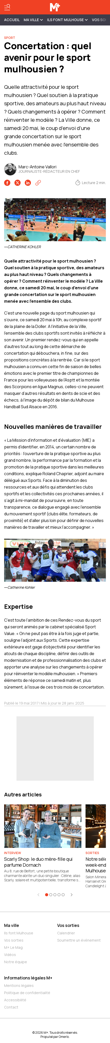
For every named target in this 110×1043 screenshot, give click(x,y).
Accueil (12, 19)
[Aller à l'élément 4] (59, 895)
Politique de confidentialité (27, 992)
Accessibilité (15, 999)
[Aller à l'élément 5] (63, 895)
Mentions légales (19, 985)
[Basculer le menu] (7, 7)
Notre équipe (15, 961)
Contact (11, 1007)
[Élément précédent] (38, 895)
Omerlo (64, 1037)
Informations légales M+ (28, 978)
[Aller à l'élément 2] (51, 895)
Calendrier (66, 933)
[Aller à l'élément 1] (47, 895)
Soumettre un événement (79, 940)
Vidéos (10, 954)
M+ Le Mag (13, 947)
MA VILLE (33, 19)
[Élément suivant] (71, 895)
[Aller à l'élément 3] (55, 895)
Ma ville (11, 925)
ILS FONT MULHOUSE (67, 19)
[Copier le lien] (38, 183)
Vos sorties (13, 940)
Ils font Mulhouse (18, 933)
